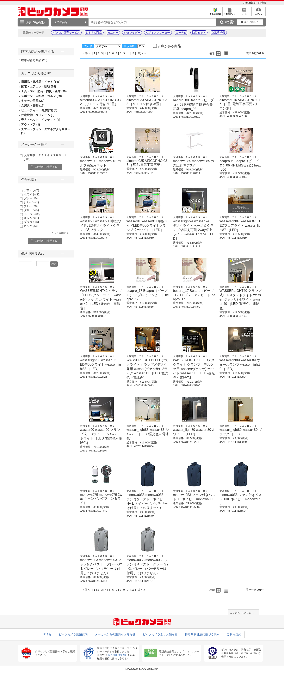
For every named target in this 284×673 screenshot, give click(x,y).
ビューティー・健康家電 (39, 110)
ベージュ (32, 214)
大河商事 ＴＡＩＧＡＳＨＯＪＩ (98, 96)
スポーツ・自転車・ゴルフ (41, 96)
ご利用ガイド (229, 13)
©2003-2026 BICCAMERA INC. (142, 669)
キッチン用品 (32, 100)
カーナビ (181, 32)
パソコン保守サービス (66, 32)
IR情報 (262, 2)
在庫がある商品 (34, 60)
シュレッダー (132, 32)
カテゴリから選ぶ (36, 22)
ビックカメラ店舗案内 (73, 634)
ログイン (258, 13)
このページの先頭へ (243, 613)
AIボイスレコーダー (158, 32)
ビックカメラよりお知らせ (160, 634)
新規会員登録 (215, 13)
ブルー (31, 206)
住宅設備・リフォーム (37, 115)
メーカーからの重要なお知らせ (115, 634)
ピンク (31, 226)
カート (244, 13)
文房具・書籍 (32, 105)
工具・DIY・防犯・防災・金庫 (44, 91)
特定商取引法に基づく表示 (202, 634)
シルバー (31, 202)
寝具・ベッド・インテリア (40, 119)
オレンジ (31, 218)
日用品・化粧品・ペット (41, 81)
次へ (140, 53)
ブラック (32, 190)
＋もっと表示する (59, 232)
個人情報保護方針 (118, 655)
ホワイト (32, 194)
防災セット (199, 32)
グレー (31, 198)
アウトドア (30, 124)
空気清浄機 (218, 32)
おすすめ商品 (94, 32)
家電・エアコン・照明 (38, 86)
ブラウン (31, 222)
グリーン (31, 210)
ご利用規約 (250, 2)
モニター (112, 32)
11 (132, 53)
